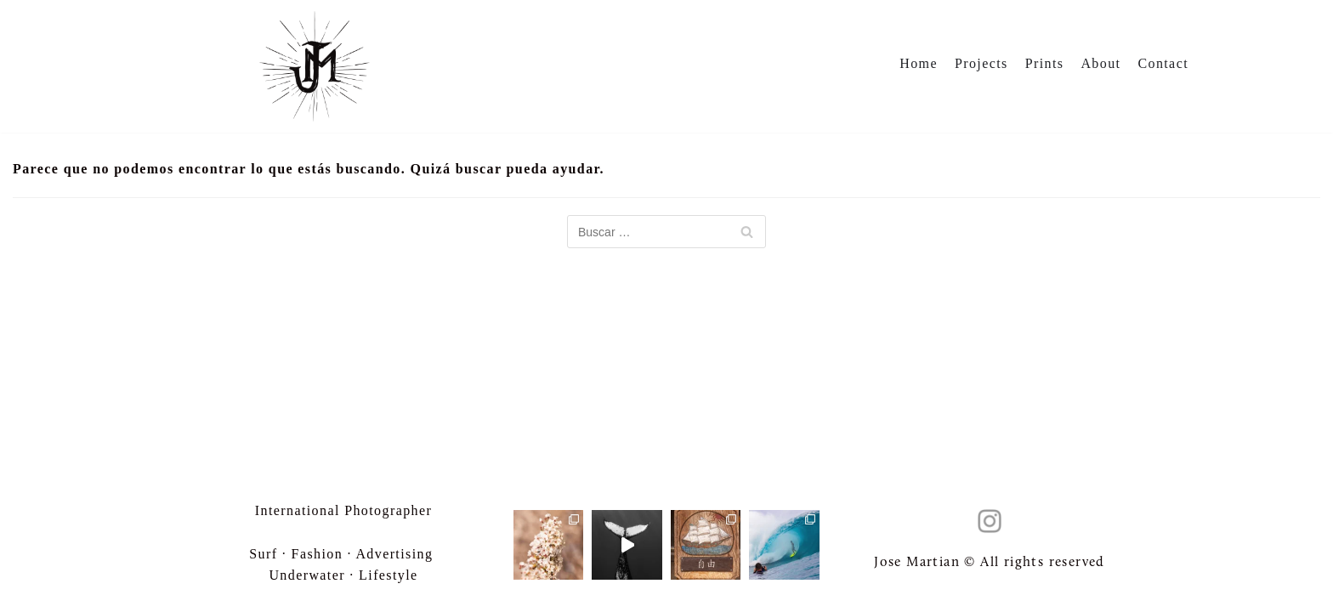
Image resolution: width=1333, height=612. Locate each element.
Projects (981, 63)
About (1100, 63)
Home (918, 63)
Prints (1044, 63)
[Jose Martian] (314, 66)
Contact (1162, 63)
